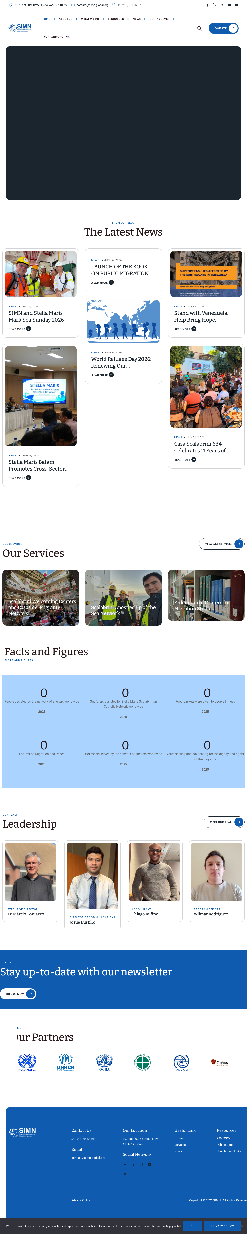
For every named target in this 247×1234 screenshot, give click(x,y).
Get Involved (159, 18)
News (137, 18)
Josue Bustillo (82, 922)
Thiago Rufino (145, 914)
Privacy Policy (77, 1182)
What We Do (90, 18)
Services (172, 1127)
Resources (116, 18)
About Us (65, 18)
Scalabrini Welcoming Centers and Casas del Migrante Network (42, 607)
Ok (192, 1226)
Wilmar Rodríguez (211, 914)
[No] (242, 1226)
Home (46, 18)
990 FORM (213, 1120)
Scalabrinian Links (218, 1133)
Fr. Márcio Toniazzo (26, 914)
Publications (214, 1127)
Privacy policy (222, 1226)
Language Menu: (56, 37)
